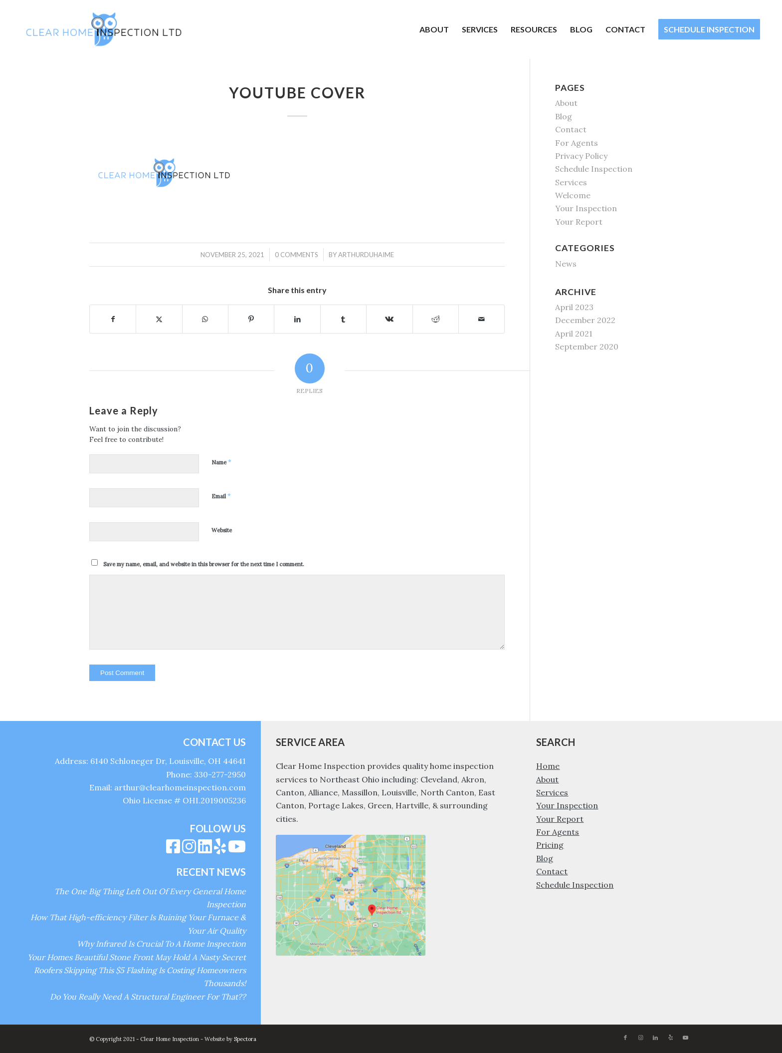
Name (221, 462)
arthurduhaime (366, 255)
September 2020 (586, 346)
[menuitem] (434, 29)
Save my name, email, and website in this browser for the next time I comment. (203, 564)
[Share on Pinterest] (251, 319)
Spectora (245, 1039)
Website (221, 530)
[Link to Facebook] (625, 1037)
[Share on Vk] (389, 319)
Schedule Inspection (593, 169)
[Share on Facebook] (113, 319)
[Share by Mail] (481, 319)
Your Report (578, 222)
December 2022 (585, 320)
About (566, 103)
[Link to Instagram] (640, 1037)
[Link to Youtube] (685, 1037)
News (566, 264)
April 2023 (574, 307)
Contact (570, 129)
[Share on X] (159, 319)
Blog (563, 116)
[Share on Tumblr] (343, 319)
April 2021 (573, 334)
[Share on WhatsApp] (205, 319)
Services (571, 182)
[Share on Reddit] (435, 319)
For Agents (576, 143)
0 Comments (296, 255)
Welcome (572, 195)
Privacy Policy (581, 156)
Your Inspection (586, 208)
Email (221, 496)
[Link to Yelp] (670, 1037)
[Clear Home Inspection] (103, 29)
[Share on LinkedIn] (297, 319)
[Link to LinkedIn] (655, 1037)
